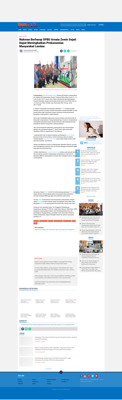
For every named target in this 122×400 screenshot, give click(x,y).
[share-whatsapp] (68, 51)
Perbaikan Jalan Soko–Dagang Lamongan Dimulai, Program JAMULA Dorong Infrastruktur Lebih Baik (92, 168)
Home (20, 29)
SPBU (74, 97)
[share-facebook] (61, 51)
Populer (101, 24)
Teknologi (20, 384)
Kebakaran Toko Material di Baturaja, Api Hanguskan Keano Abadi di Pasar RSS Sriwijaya (56, 339)
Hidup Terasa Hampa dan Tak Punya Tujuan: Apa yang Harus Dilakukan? (54, 230)
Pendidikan (42, 29)
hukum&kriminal (64, 29)
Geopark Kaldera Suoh (49, 139)
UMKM (42, 203)
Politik (72, 29)
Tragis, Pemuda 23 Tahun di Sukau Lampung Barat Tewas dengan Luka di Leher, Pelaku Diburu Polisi (93, 176)
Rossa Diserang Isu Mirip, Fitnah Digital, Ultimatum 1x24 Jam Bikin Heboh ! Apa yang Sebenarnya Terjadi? (90, 118)
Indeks (25, 29)
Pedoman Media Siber (96, 380)
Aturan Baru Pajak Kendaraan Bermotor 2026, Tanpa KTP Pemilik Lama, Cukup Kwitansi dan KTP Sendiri (93, 152)
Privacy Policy (88, 382)
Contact (82, 382)
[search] (73, 25)
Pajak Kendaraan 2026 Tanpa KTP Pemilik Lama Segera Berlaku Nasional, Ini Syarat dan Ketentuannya (93, 160)
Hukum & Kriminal (51, 380)
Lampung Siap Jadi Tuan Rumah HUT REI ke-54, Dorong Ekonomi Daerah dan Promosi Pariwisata (91, 212)
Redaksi (82, 380)
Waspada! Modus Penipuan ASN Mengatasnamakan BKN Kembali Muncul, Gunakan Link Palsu (93, 184)
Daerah (30, 29)
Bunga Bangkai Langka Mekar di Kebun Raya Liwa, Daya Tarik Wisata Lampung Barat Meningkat (91, 263)
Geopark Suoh (43, 221)
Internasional (65, 380)
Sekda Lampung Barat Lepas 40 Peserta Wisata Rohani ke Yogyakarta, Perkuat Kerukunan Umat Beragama (90, 250)
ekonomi (56, 29)
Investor (51, 221)
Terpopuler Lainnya (91, 190)
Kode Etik (87, 380)
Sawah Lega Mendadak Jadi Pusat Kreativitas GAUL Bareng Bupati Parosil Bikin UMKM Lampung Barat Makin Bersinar (91, 225)
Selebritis (64, 382)
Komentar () (74, 51)
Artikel (36, 29)
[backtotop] (61, 372)
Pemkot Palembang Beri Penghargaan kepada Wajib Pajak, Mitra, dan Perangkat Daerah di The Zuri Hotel (91, 219)
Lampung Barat (59, 221)
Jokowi (85, 142)
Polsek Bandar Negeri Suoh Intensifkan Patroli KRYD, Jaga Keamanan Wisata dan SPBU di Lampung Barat (55, 362)
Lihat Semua (48, 369)
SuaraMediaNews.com (49, 95)
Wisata (78, 29)
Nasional (49, 29)
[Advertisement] (61, 11)
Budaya (83, 29)
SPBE (35, 223)
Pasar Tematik (71, 135)
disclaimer (95, 382)
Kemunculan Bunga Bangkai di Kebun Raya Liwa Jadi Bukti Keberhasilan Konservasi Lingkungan (90, 256)
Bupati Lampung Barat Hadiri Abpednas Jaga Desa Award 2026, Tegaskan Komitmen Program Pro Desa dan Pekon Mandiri (55, 351)
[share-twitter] (64, 51)
